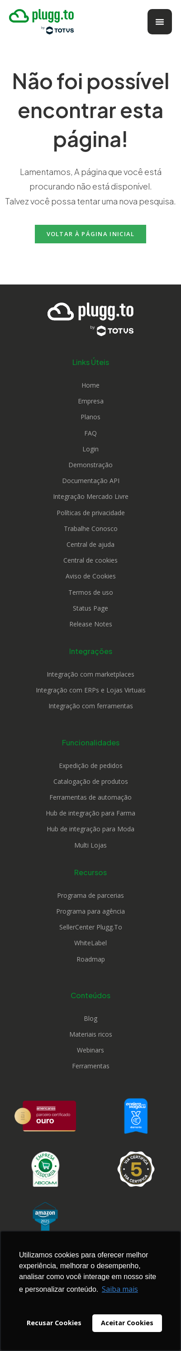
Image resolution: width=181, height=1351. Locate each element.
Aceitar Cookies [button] (127, 1322)
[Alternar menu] (159, 21)
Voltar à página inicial (91, 234)
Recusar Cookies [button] (54, 1322)
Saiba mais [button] (120, 1289)
